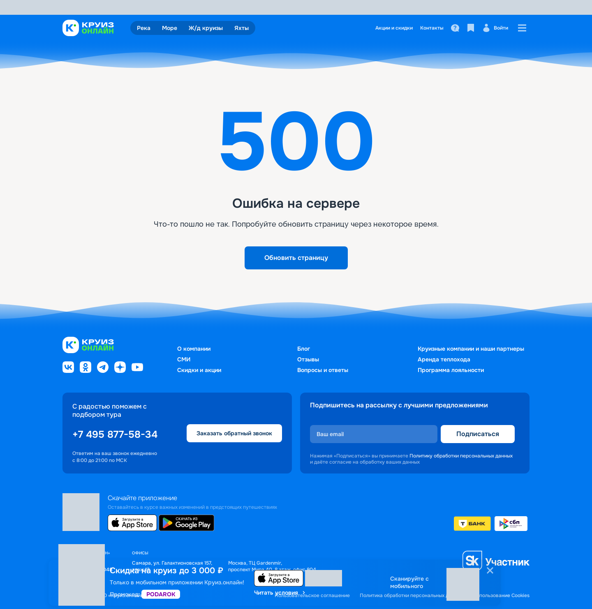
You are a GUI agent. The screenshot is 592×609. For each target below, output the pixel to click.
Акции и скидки (394, 28)
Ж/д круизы (206, 28)
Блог (303, 349)
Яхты (241, 28)
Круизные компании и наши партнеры (471, 349)
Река (143, 28)
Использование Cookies (501, 596)
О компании (193, 349)
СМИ (183, 359)
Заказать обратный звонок (234, 433)
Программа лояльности (451, 370)
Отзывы (308, 359)
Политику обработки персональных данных (461, 456)
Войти (495, 28)
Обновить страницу (296, 257)
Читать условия (280, 592)
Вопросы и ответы (322, 370)
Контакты (432, 28)
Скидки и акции (199, 370)
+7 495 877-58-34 (114, 434)
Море (169, 28)
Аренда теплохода (444, 359)
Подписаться (477, 434)
